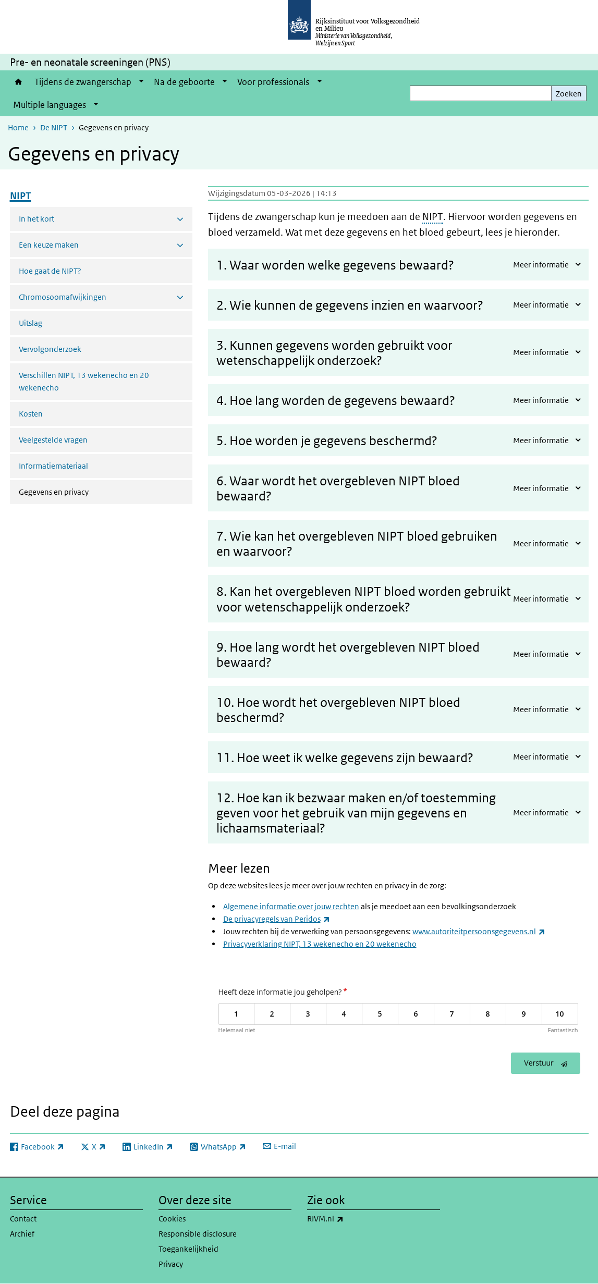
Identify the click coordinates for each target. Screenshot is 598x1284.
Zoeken (569, 94)
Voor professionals (273, 82)
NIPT (432, 217)
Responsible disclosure (197, 1234)
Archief (22, 1234)
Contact (23, 1219)
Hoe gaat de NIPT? (50, 271)
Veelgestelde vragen (53, 440)
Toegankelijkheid (188, 1249)
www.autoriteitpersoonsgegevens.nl (478, 931)
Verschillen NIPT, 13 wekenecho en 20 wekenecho (84, 381)
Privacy (170, 1264)
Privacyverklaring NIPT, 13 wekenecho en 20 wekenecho (320, 944)
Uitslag (30, 323)
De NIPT (53, 127)
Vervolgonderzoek (50, 349)
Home (18, 81)
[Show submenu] (141, 81)
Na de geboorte (184, 82)
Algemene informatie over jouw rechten (291, 906)
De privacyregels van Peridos (276, 919)
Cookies (172, 1219)
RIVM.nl (348, 1219)
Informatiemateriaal (53, 466)
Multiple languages (49, 105)
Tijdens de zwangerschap (82, 82)
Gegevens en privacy (81, 491)
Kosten (31, 414)
